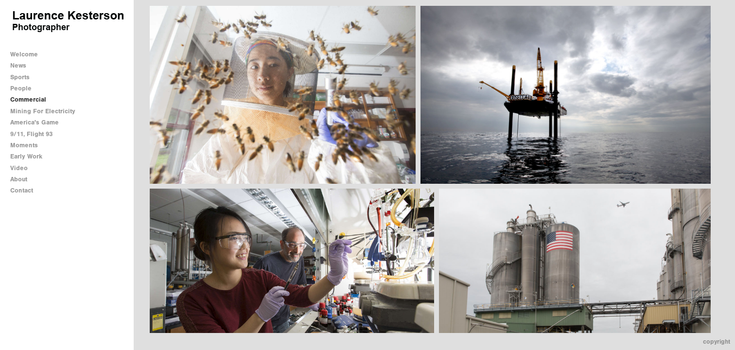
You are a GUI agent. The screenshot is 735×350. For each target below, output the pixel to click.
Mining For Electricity (42, 111)
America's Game (34, 122)
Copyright (716, 341)
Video (19, 168)
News (18, 65)
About (18, 179)
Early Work (26, 156)
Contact (21, 190)
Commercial (28, 99)
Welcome (24, 54)
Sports (20, 77)
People (21, 88)
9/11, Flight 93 (31, 134)
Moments (24, 145)
